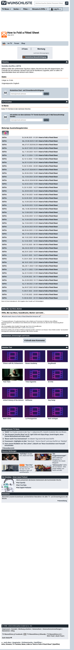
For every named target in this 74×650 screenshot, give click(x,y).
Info (4, 43)
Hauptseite (16, 642)
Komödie (5, 66)
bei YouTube (22, 485)
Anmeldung (63, 501)
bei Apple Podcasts (24, 487)
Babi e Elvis (7, 418)
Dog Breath (52, 363)
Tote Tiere (6, 382)
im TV (10, 43)
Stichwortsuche (27, 642)
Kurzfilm (12, 66)
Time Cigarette (30, 382)
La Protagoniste (31, 418)
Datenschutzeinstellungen (52, 629)
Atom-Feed (60, 636)
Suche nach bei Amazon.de (21, 316)
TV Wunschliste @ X (54, 634)
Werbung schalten (24, 629)
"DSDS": (35, 432)
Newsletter (6, 631)
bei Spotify (21, 483)
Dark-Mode (7, 638)
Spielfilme (37, 642)
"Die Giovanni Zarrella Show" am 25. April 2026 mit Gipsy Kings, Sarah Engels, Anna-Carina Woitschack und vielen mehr (34, 435)
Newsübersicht (9, 448)
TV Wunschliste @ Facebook (12, 634)
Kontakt (14, 629)
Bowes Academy (31, 363)
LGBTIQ (18, 66)
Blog (13, 631)
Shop (23, 43)
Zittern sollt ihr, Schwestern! (13, 363)
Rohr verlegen (53, 418)
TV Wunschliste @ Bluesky (36, 634)
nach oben (6, 642)
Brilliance (28, 400)
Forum (16, 43)
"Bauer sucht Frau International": (29, 439)
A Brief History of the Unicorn (13, 400)
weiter (46, 94)
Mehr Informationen (28, 327)
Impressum (6, 629)
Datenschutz (36, 629)
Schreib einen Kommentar (35, 340)
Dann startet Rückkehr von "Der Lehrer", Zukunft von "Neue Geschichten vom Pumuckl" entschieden (35, 444)
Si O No (50, 382)
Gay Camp (51, 400)
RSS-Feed (50, 636)
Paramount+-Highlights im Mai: (36, 441)
